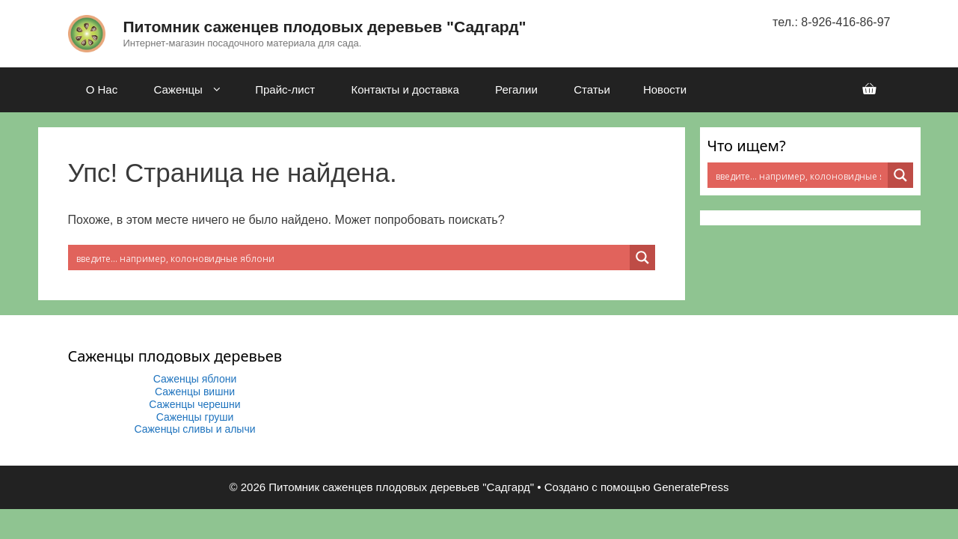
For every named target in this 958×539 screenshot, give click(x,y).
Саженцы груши (195, 417)
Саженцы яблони (195, 379)
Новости (665, 89)
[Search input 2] (349, 257)
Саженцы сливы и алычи (194, 429)
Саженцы (193, 89)
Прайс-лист (285, 89)
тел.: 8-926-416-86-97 (831, 22)
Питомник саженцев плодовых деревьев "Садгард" (324, 26)
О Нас (102, 89)
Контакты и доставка (405, 89)
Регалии (516, 89)
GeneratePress (691, 487)
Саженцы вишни (195, 392)
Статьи (592, 89)
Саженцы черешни (194, 404)
